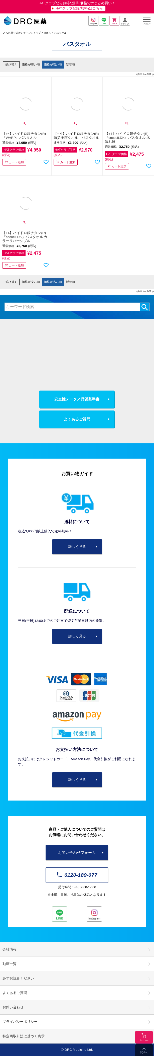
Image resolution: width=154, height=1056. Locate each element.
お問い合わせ (13, 1007)
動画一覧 (10, 964)
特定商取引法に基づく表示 (24, 1036)
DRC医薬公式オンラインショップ (22, 32)
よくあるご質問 (77, 419)
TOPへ (144, 1052)
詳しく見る (77, 547)
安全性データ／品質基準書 (76, 399)
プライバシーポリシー (20, 1022)
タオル (47, 32)
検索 (144, 307)
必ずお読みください (18, 978)
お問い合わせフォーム (77, 852)
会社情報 (10, 949)
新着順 (70, 64)
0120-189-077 (77, 875)
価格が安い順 (31, 64)
